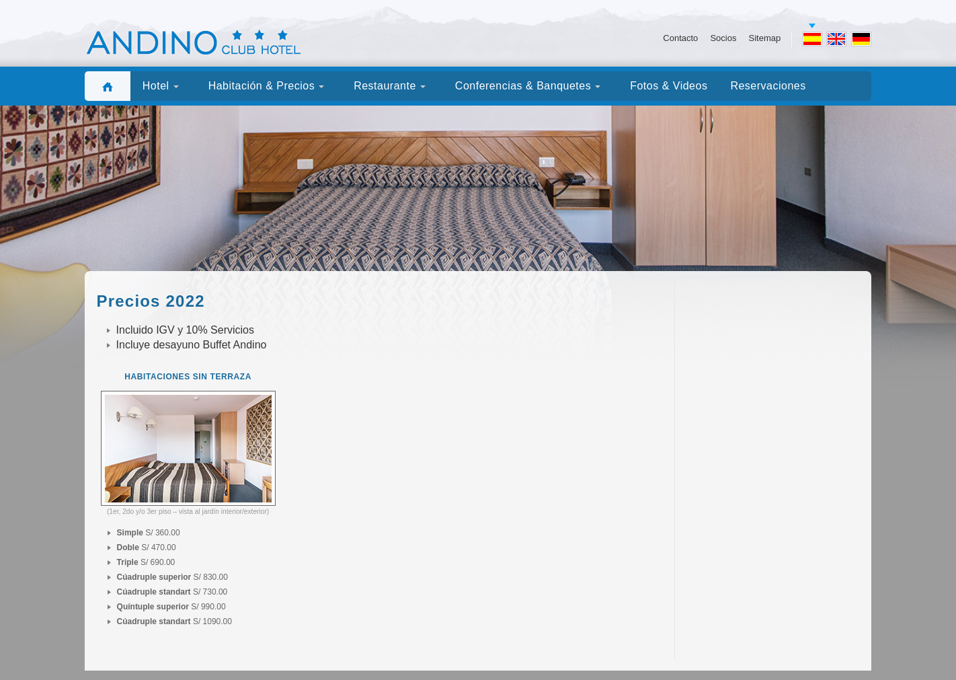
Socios (723, 38)
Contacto (680, 38)
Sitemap (764, 38)
